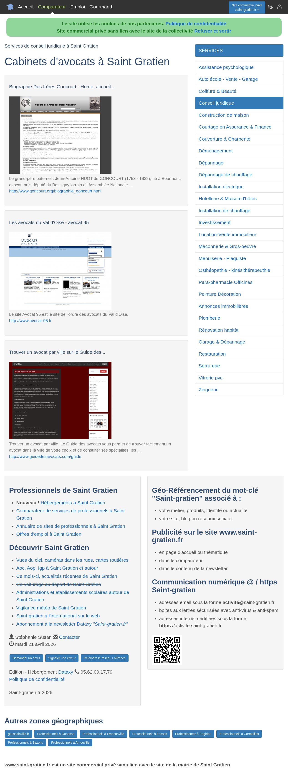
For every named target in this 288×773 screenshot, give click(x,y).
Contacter (69, 637)
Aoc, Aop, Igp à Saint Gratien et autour (57, 568)
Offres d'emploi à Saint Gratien (48, 534)
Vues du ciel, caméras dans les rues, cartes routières (72, 560)
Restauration (212, 353)
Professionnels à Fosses (149, 734)
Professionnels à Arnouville (70, 742)
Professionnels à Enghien (193, 734)
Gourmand (100, 6)
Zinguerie (209, 389)
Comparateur (52, 6)
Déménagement (215, 150)
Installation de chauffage (224, 210)
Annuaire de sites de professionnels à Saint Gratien (70, 526)
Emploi (77, 6)
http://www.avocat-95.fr (30, 320)
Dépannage (211, 162)
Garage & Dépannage (222, 341)
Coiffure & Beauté (217, 91)
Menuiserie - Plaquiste (222, 258)
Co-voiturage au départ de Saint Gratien (58, 584)
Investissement (214, 222)
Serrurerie (209, 365)
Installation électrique (221, 186)
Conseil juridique (216, 103)
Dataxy (65, 671)
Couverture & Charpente (224, 138)
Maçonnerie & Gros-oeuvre (227, 246)
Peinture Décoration (220, 294)
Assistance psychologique (226, 67)
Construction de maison (224, 115)
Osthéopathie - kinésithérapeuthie (234, 270)
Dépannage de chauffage (225, 174)
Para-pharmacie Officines (226, 282)
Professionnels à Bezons (25, 742)
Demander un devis (26, 658)
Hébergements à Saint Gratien (73, 502)
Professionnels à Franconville (103, 734)
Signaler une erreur (62, 658)
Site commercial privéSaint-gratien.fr (247, 7)
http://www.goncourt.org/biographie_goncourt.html (55, 191)
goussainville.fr (18, 734)
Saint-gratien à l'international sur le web (58, 615)
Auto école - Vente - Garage (228, 79)
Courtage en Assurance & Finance (235, 126)
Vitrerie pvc (210, 377)
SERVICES (211, 50)
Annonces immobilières (223, 306)
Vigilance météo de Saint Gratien (51, 607)
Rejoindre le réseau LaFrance (105, 658)
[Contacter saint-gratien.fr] (279, 7)
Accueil (25, 6)
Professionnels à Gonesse (55, 734)
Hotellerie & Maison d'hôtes (228, 198)
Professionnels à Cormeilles (239, 734)
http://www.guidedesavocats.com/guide (45, 456)
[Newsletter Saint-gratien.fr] (270, 7)
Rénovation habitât (218, 330)
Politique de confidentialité (196, 23)
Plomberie (209, 318)
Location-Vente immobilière (227, 234)
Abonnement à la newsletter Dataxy (72, 623)
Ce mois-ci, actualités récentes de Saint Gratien (66, 576)
